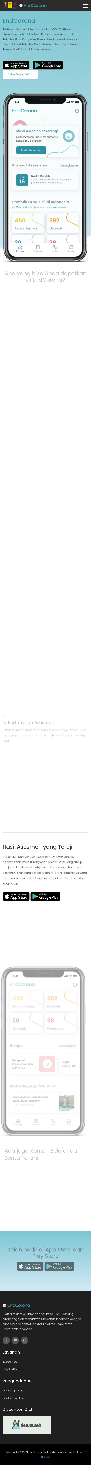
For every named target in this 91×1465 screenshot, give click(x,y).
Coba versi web (19, 74)
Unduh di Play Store (13, 1398)
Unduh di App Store (13, 1390)
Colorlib (45, 1457)
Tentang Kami (10, 1362)
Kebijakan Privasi (11, 1369)
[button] (85, 5)
